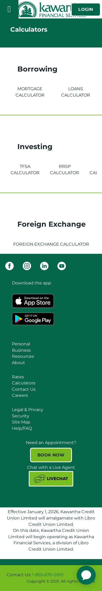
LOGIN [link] (85, 9)
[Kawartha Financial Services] (51, 9)
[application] (86, 575)
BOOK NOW (51, 454)
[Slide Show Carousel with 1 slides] (51, 578)
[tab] (30, 89)
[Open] (9, 9)
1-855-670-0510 (48, 574)
